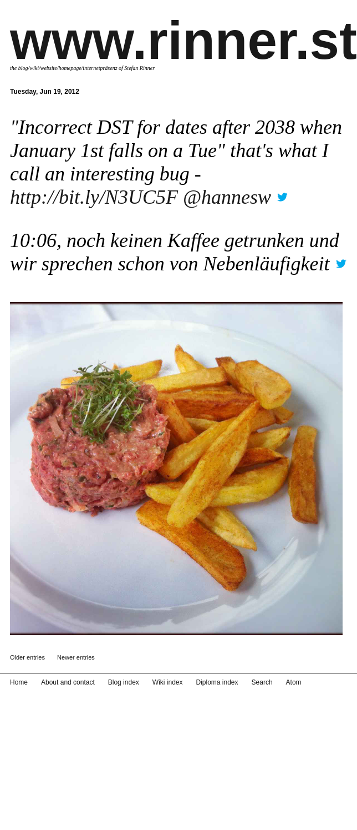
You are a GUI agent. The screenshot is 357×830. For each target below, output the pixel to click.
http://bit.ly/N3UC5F (94, 197)
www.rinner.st (183, 40)
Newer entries (76, 657)
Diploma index (217, 682)
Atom (294, 682)
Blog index (123, 682)
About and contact (68, 682)
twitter (282, 193)
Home (19, 682)
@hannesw (227, 197)
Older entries (27, 657)
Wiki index (167, 682)
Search (262, 682)
